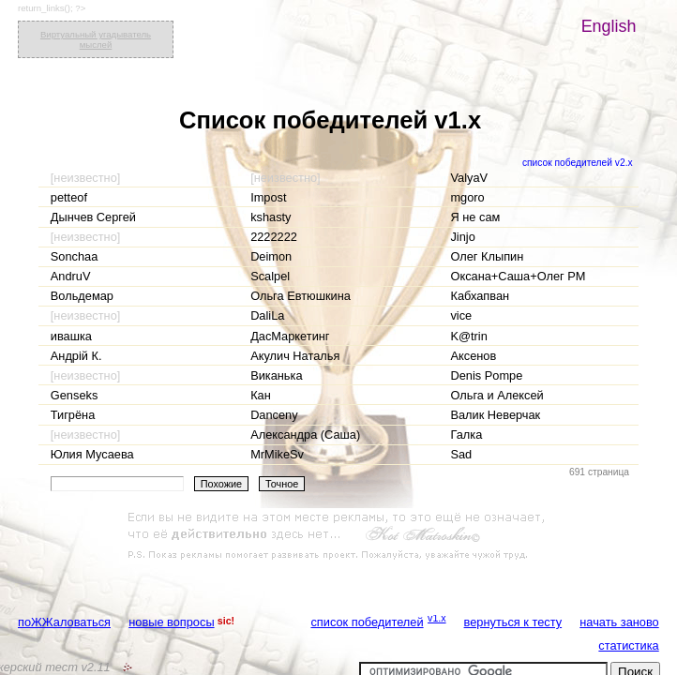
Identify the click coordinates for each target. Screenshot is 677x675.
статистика (628, 645)
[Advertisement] (338, 536)
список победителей (366, 622)
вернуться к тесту (513, 622)
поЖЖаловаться (64, 622)
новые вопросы (171, 622)
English (609, 26)
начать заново (618, 622)
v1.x (437, 617)
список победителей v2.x (577, 163)
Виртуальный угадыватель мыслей (95, 39)
